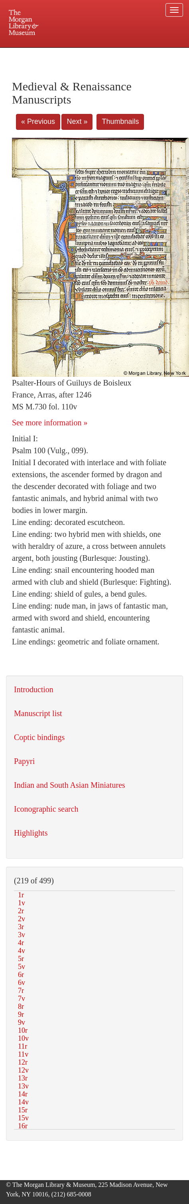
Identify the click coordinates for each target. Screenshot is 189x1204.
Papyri (24, 761)
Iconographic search (46, 809)
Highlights (30, 832)
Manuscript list (38, 713)
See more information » (49, 422)
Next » (77, 121)
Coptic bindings (39, 737)
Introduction (33, 689)
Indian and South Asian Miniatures (69, 785)
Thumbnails (120, 121)
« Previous (38, 121)
